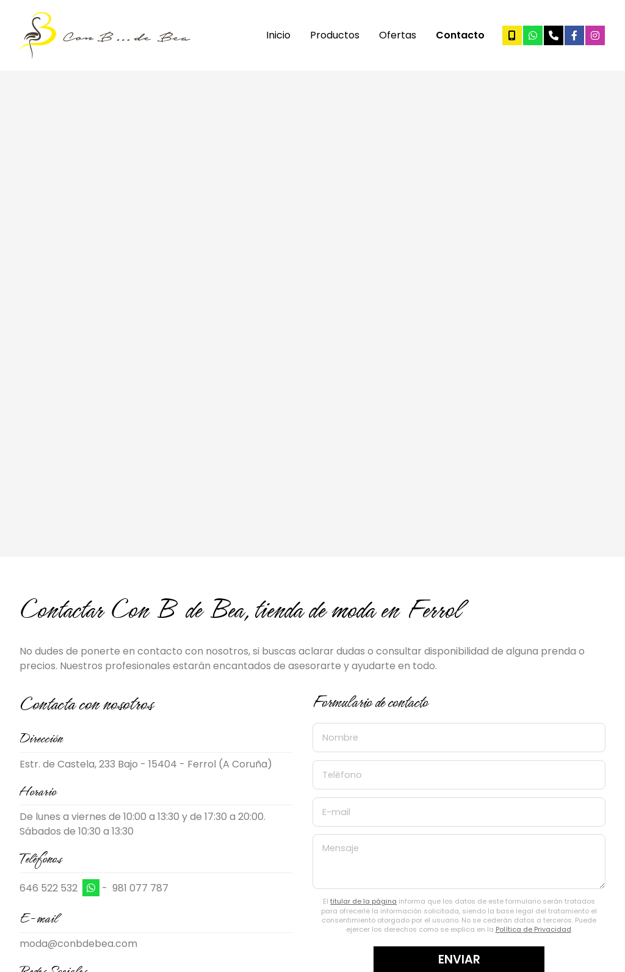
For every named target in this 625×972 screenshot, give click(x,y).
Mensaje (340, 848)
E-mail (336, 811)
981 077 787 (140, 888)
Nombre (340, 737)
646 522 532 (49, 888)
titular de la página (363, 901)
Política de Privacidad (533, 929)
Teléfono (342, 775)
